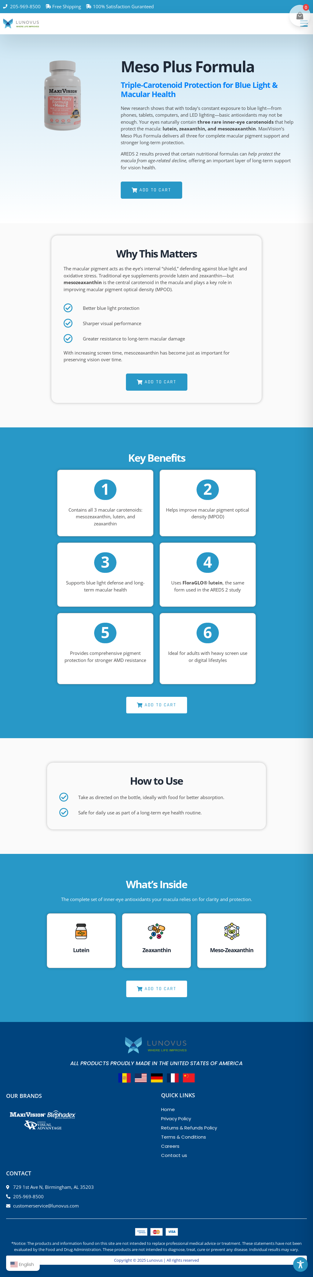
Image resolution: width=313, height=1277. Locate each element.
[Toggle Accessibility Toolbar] (300, 1264)
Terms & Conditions (183, 1137)
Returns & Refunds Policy (189, 1128)
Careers (170, 1146)
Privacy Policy (176, 1118)
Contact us (174, 1155)
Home (168, 1109)
